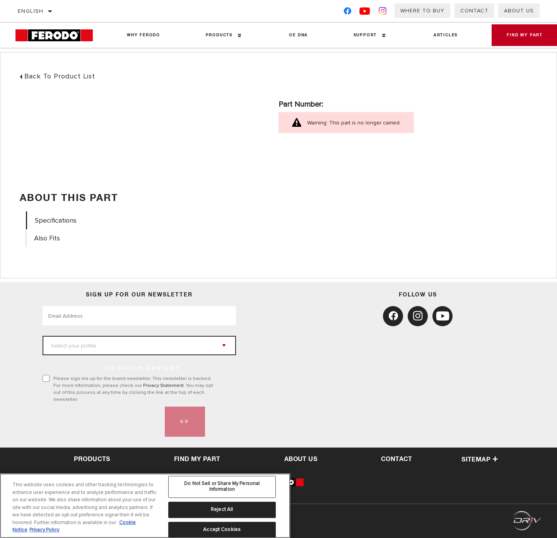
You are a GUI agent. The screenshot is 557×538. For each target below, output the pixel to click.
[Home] (59, 35)
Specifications (56, 220)
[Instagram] (383, 12)
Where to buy (422, 10)
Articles (445, 35)
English (31, 11)
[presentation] (101, 422)
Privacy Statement (163, 385)
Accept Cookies (222, 529)
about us (300, 459)
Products (218, 35)
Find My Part (197, 459)
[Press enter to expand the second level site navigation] (239, 35)
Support (364, 35)
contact (396, 459)
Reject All (222, 509)
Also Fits (47, 238)
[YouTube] (365, 12)
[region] (145, 505)
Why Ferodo (143, 35)
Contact (474, 10)
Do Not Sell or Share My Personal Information (222, 486)
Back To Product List (59, 76)
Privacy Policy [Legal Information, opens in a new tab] (44, 530)
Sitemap (479, 459)
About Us (519, 10)
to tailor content (143, 368)
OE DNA (298, 35)
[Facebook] (347, 12)
